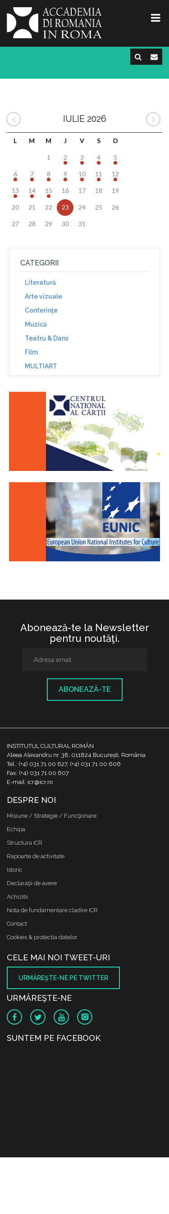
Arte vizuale (43, 296)
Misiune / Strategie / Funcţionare (51, 815)
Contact (17, 923)
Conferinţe (41, 310)
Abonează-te (85, 689)
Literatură (40, 282)
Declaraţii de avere (32, 883)
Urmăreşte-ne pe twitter (63, 977)
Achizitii (17, 896)
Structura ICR (24, 842)
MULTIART (41, 366)
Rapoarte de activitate (35, 856)
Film (31, 352)
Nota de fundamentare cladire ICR (52, 910)
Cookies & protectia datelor (42, 937)
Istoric (15, 869)
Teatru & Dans (47, 338)
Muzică (36, 324)
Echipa (16, 829)
